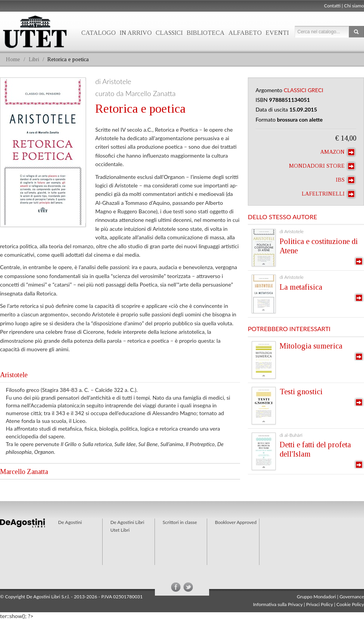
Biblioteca (206, 32)
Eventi (277, 32)
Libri (34, 59)
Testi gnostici (301, 391)
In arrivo (136, 32)
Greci (315, 90)
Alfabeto (245, 32)
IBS (345, 180)
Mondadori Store (322, 166)
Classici (169, 32)
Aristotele (13, 374)
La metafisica (301, 287)
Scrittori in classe (180, 522)
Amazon (337, 152)
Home (13, 59)
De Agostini (70, 522)
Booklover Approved (235, 522)
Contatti (332, 6)
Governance (352, 596)
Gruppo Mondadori (316, 596)
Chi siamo (354, 6)
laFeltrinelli (328, 194)
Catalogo (98, 32)
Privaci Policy (319, 604)
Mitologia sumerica (311, 346)
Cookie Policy (350, 604)
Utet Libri (120, 530)
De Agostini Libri (127, 522)
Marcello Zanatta (24, 471)
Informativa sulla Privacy (278, 604)
